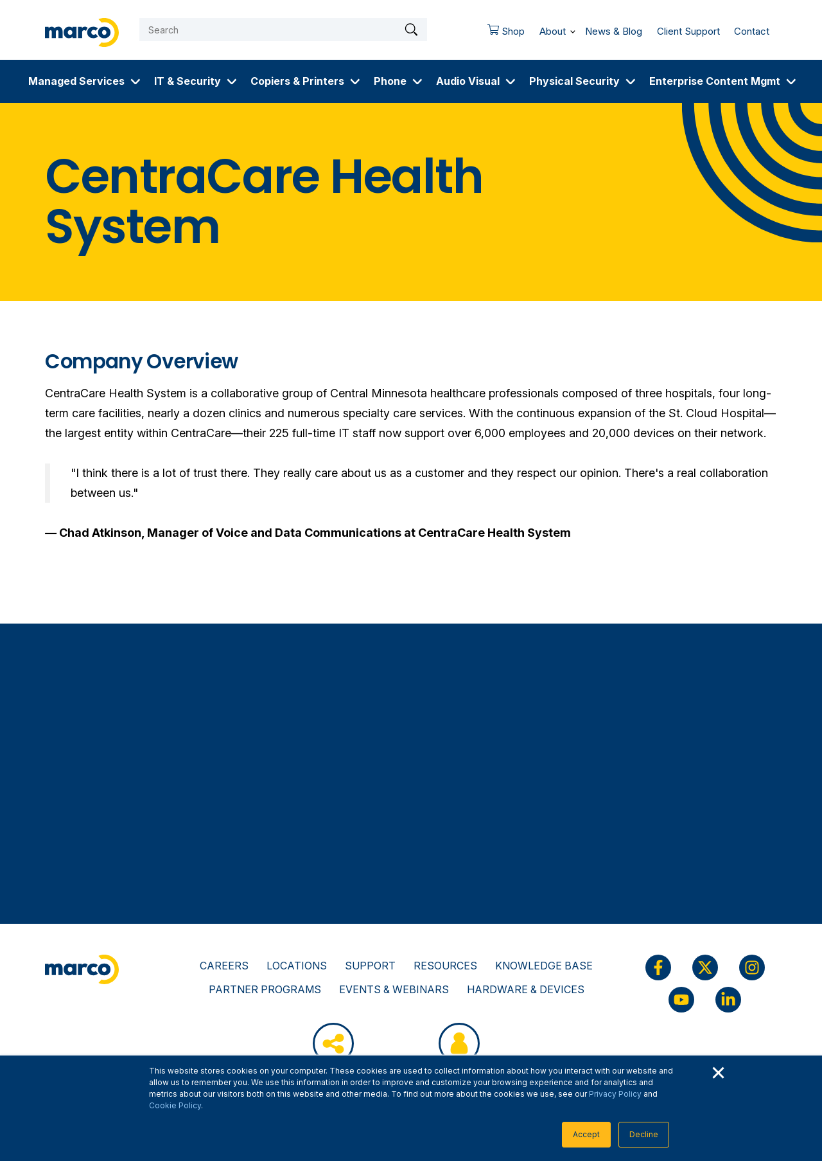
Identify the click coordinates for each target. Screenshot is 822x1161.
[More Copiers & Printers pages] (355, 81)
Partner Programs (265, 989)
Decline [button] (643, 1134)
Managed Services (76, 81)
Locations (297, 965)
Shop (502, 34)
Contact (751, 31)
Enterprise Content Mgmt (714, 81)
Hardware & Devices (525, 989)
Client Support (688, 31)
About (552, 31)
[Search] (283, 29)
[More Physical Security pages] (631, 81)
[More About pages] (572, 29)
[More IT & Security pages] (232, 81)
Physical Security (574, 81)
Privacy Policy (615, 1094)
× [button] (718, 1071)
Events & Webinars (394, 989)
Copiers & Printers (297, 81)
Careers (224, 965)
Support (370, 965)
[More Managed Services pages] (135, 81)
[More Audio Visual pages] (510, 81)
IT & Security (187, 81)
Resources (445, 965)
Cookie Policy (175, 1105)
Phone (390, 81)
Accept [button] (586, 1134)
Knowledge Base (544, 965)
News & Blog (613, 31)
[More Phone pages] (417, 81)
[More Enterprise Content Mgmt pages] (791, 81)
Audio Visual (468, 81)
